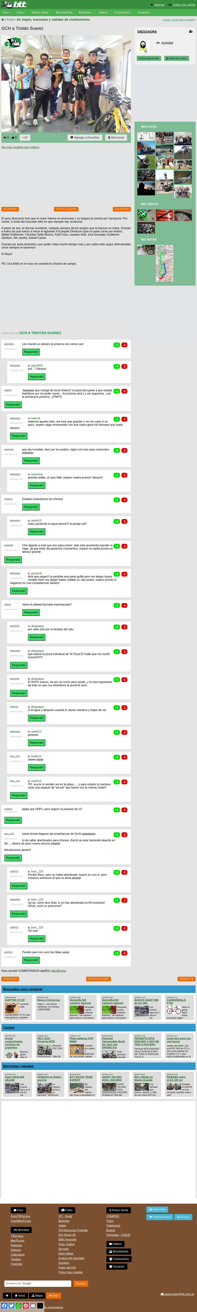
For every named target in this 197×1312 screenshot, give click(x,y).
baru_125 (15, 756)
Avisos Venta (40, 12)
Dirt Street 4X (67, 1234)
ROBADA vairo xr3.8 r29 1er (176, 1078)
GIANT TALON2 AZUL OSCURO (112, 1078)
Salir (53, 1295)
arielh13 (8, 498)
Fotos (20, 12)
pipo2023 (9, 343)
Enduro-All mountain (72, 1258)
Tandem (16, 1259)
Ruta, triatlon (67, 1244)
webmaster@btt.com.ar (177, 1294)
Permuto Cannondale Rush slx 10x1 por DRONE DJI (113, 1043)
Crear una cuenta (184, 4)
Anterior (10, 209)
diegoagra (15, 365)
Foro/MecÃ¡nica (21, 1220)
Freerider (16, 1264)
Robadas (16, 1245)
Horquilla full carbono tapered (80, 1001)
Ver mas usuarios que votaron (20, 147)
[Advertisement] (66, 177)
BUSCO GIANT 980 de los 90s (146, 1001)
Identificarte (58, 970)
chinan (7, 604)
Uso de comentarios (50, 1307)
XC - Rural (65, 1216)
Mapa (37, 1295)
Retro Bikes (66, 1253)
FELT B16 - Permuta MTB (46, 1040)
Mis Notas (149, 239)
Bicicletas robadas (18, 1066)
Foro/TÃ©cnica (20, 1216)
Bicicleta (21, 1229)
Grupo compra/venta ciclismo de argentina (13, 1043)
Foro (6, 12)
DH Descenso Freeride (73, 1230)
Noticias (16, 1250)
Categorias (113, 1225)
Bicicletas (85, 12)
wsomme (8, 449)
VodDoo (8, 809)
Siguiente (122, 209)
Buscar (110, 1230)
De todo (64, 1248)
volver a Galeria (66, 209)
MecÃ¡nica (17, 1240)
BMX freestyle (67, 1239)
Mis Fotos (149, 126)
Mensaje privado (149, 58)
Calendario (18, 1254)
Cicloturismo (122, 12)
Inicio (20, 1295)
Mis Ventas (149, 204)
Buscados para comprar (23, 989)
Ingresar (159, 4)
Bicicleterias (118, 1251)
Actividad (167, 42)
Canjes (9, 1027)
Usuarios (143, 12)
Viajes (62, 1225)
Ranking (64, 1262)
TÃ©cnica (17, 1236)
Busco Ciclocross (48, 999)
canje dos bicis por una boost (179, 1040)
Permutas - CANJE (118, 1234)
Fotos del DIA (67, 1267)
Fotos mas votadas (71, 1272)
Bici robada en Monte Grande (143, 1078)
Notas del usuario (176, 58)
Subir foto (157, 1209)
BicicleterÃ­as (64, 12)
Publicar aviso (159, 1217)
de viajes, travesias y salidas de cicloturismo (53, 19)
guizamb (8, 545)
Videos (103, 12)
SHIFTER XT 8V (15, 999)
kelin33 (8, 390)
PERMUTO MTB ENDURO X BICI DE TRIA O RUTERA (146, 1041)
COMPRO (112, 1216)
